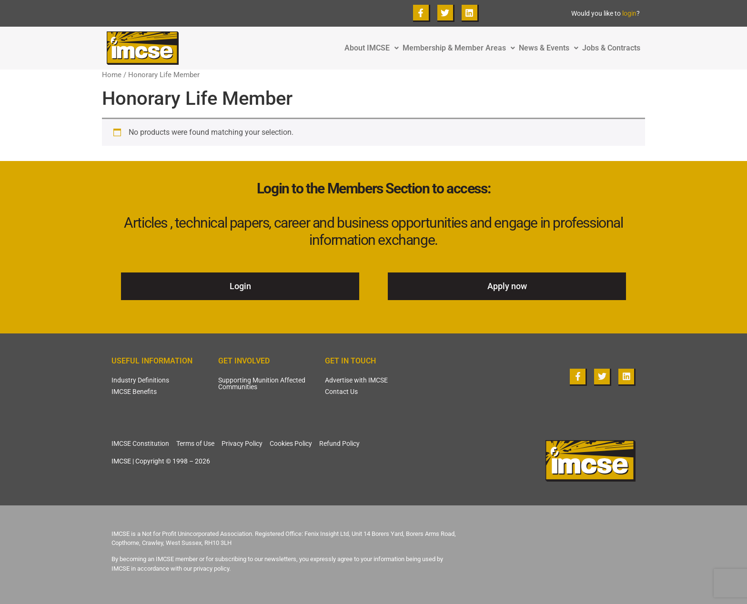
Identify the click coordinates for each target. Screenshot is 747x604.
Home (111, 74)
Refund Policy (339, 443)
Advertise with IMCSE (356, 380)
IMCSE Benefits (134, 391)
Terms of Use (195, 443)
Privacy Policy (242, 443)
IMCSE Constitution (140, 443)
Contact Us (341, 391)
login (629, 13)
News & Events (550, 48)
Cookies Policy (291, 443)
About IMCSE (373, 48)
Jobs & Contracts (611, 48)
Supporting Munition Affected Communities (261, 383)
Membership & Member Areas (461, 48)
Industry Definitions (140, 380)
